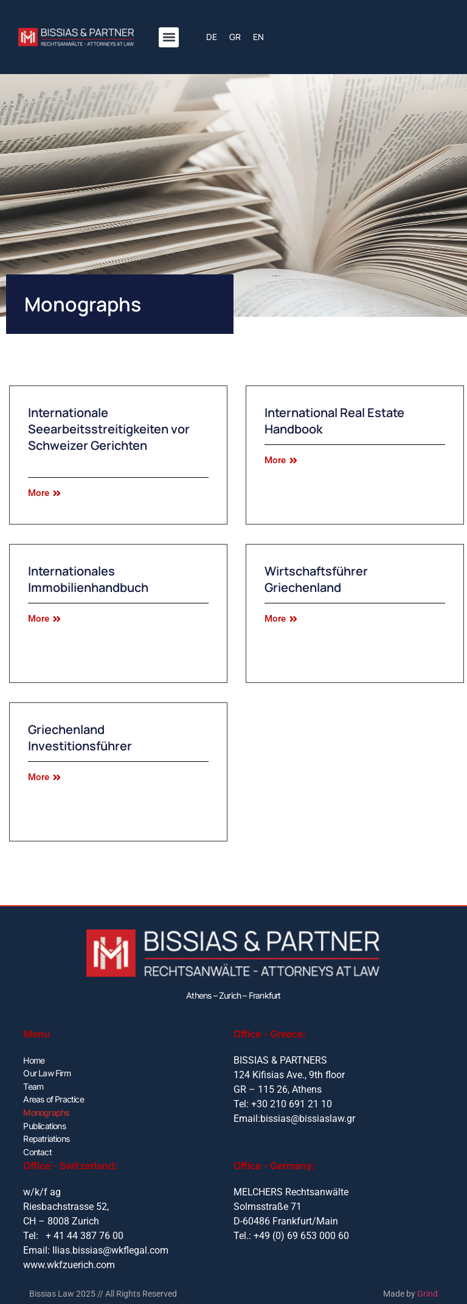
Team (33, 1085)
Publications (44, 1123)
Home (33, 1059)
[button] (169, 37)
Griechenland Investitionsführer (80, 737)
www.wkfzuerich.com (69, 1262)
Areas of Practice (53, 1098)
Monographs (46, 1110)
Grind (427, 1291)
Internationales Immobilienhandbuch (88, 579)
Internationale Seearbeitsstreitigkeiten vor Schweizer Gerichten (109, 428)
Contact (37, 1149)
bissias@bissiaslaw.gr (307, 1118)
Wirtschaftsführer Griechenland (316, 579)
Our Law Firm (46, 1072)
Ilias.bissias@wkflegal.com (110, 1247)
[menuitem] (211, 37)
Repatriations (46, 1136)
